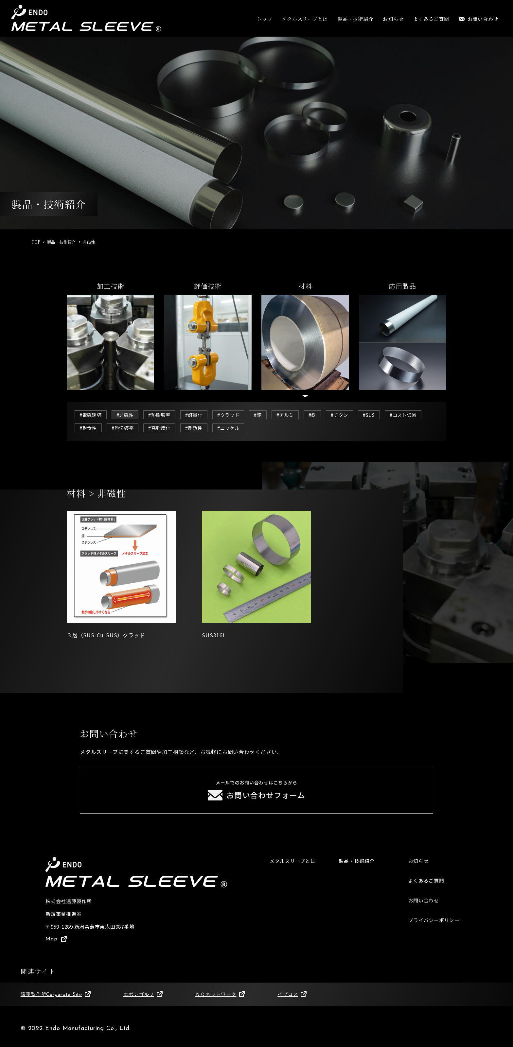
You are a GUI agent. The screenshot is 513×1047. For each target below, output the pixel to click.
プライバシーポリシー (434, 922)
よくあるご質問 (431, 18)
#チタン (348, 414)
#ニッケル (277, 427)
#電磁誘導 (91, 414)
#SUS (379, 414)
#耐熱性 (241, 427)
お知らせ (393, 18)
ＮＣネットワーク (220, 996)
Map (56, 941)
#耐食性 (132, 427)
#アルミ (292, 414)
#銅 (264, 414)
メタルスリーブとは (305, 18)
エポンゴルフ (143, 996)
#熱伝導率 (168, 427)
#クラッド (234, 414)
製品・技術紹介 (355, 18)
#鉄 (320, 414)
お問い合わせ (479, 18)
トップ (264, 18)
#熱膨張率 (162, 414)
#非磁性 (127, 414)
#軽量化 (198, 414)
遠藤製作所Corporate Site (56, 996)
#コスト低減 (94, 427)
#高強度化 (206, 427)
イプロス (292, 996)
